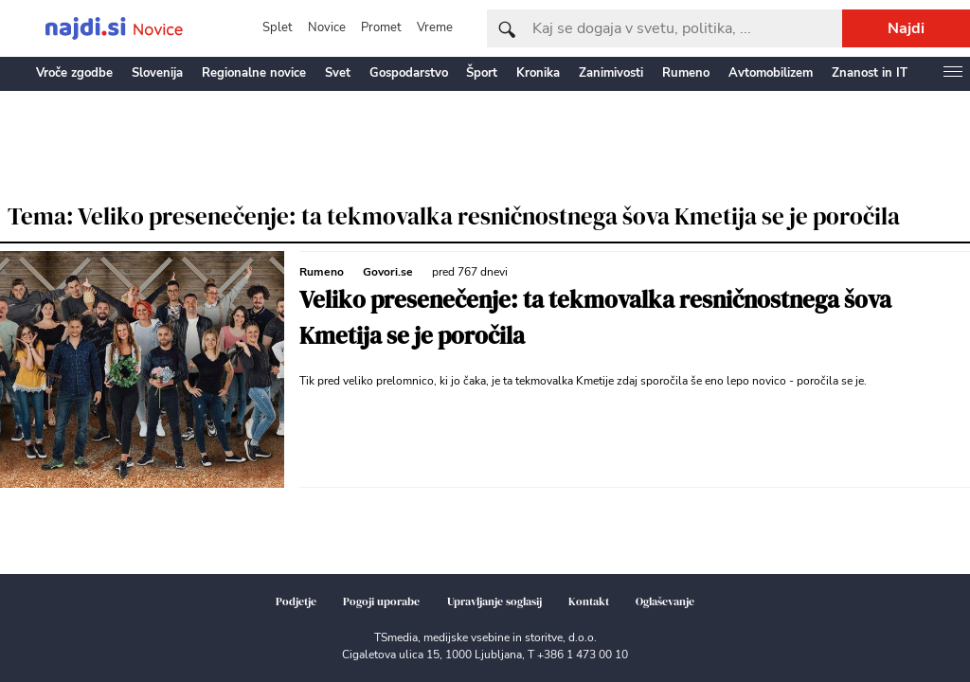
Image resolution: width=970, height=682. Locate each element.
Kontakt (588, 601)
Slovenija (157, 72)
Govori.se (388, 271)
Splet (277, 27)
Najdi (906, 28)
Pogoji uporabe (381, 601)
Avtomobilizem (770, 72)
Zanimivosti (611, 72)
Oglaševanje (665, 601)
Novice (327, 27)
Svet (337, 72)
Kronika (538, 72)
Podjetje (296, 601)
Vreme (435, 27)
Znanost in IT (869, 72)
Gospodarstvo (408, 72)
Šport (481, 72)
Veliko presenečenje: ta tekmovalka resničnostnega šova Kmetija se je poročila (595, 317)
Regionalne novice (254, 72)
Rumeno (686, 72)
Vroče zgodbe (74, 72)
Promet (381, 27)
